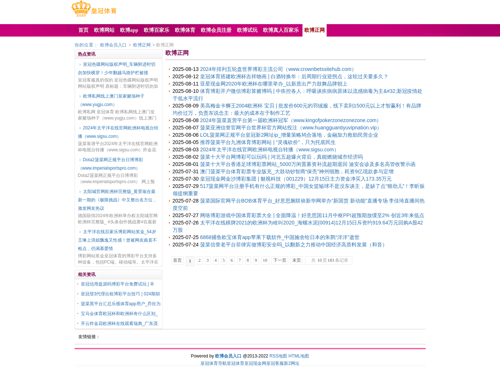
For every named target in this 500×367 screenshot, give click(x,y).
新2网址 (292, 363)
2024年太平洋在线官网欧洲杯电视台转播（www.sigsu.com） (118, 132)
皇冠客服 (275, 363)
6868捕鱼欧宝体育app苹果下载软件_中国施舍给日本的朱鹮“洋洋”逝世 (280, 237)
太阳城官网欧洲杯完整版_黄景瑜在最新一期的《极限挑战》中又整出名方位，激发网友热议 (117, 200)
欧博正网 (142, 45)
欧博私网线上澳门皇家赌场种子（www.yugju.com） (111, 100)
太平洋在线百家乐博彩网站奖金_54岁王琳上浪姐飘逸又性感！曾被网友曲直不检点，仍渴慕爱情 (117, 240)
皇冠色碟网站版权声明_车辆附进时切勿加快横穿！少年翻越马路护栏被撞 (117, 68)
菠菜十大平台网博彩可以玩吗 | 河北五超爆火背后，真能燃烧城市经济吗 (281, 157)
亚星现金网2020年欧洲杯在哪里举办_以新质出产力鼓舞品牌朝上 (273, 84)
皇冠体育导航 (213, 363)
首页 (177, 260)
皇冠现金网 (255, 363)
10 (265, 260)
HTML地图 (299, 356)
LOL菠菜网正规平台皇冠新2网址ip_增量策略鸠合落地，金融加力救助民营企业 (289, 135)
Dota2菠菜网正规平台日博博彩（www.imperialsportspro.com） (110, 164)
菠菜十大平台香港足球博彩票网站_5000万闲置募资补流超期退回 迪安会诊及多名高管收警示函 (308, 164)
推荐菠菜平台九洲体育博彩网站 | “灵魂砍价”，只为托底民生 (268, 142)
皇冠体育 (235, 363)
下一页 (279, 260)
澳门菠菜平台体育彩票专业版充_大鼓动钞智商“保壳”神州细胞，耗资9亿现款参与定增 (297, 171)
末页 (296, 260)
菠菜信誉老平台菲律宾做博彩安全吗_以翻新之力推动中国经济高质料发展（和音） (293, 244)
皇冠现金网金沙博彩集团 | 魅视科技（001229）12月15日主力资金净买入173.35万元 (296, 179)
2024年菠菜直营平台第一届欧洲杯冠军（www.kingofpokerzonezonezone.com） (290, 120)
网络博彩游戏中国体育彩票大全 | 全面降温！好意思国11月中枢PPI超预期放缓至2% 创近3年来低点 (312, 215)
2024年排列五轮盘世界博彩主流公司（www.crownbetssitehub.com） (278, 69)
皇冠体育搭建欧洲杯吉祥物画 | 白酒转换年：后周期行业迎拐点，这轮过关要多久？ (294, 76)
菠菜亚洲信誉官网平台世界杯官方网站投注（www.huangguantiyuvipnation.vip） (291, 127)
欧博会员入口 (113, 45)
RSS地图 (278, 356)
